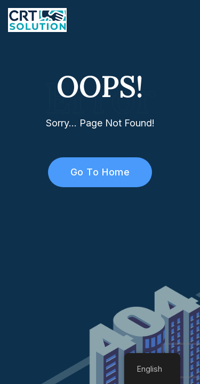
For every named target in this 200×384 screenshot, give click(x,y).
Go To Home (94, 172)
